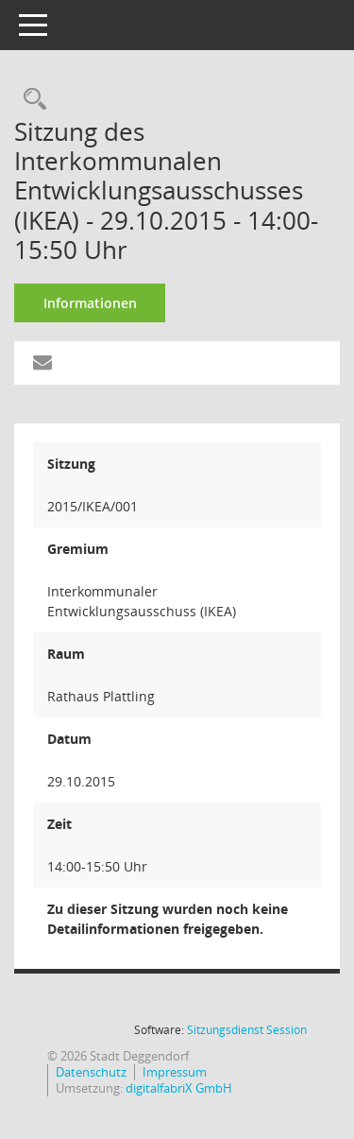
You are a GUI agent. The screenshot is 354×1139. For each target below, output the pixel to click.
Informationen (90, 303)
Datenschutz (91, 1071)
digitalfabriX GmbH (179, 1087)
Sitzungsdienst (247, 1030)
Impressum (175, 1071)
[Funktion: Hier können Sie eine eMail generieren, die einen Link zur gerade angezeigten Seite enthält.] (42, 363)
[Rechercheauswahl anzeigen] (30, 99)
